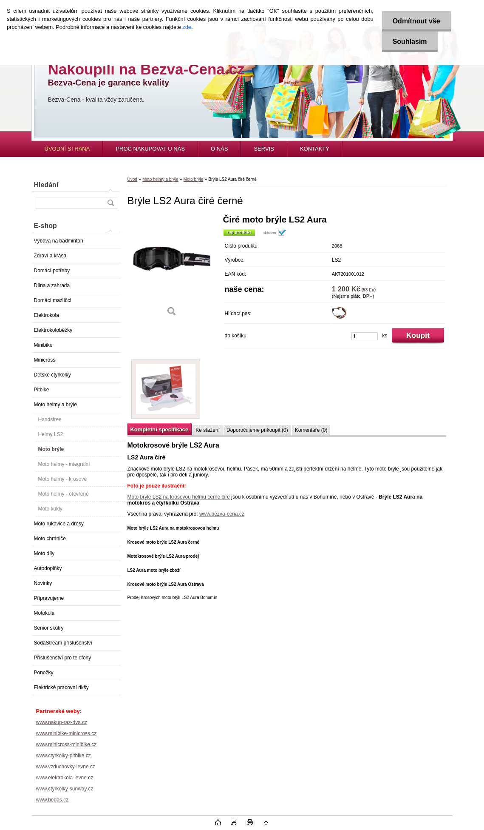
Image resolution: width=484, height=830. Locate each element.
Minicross (45, 360)
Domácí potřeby (52, 271)
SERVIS (264, 148)
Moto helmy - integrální (64, 464)
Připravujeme (49, 598)
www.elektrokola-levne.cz (64, 778)
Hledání (46, 184)
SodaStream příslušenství (63, 643)
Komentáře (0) (311, 430)
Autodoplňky (48, 568)
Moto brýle (51, 449)
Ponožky (44, 673)
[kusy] (364, 336)
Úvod (132, 179)
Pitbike (41, 390)
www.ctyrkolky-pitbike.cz (63, 756)
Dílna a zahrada (52, 285)
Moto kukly (50, 509)
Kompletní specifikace (159, 429)
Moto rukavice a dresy (59, 524)
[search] (110, 202)
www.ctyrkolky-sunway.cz (64, 789)
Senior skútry (49, 628)
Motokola (44, 613)
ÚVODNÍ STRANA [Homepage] (67, 148)
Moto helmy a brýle (55, 405)
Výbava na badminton (58, 241)
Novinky (43, 583)
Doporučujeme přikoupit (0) (257, 430)
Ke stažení (207, 430)
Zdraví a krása (50, 256)
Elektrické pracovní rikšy (61, 687)
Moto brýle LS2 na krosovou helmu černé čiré (178, 497)
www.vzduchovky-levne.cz (65, 767)
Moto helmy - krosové (62, 479)
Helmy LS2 (50, 434)
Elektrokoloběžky (53, 330)
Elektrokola (46, 315)
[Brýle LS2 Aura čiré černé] (172, 268)
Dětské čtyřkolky (52, 375)
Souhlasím (410, 41)
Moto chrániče (50, 539)
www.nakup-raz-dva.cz (62, 722)
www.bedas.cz (52, 800)
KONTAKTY (314, 148)
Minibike (43, 345)
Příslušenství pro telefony (62, 658)
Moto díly (44, 553)
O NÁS (219, 148)
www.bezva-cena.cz (221, 514)
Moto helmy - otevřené (63, 494)
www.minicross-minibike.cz (66, 744)
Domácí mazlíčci (52, 300)
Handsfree (50, 419)
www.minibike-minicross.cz (66, 733)
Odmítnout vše (416, 21)
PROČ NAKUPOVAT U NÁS (150, 148)
